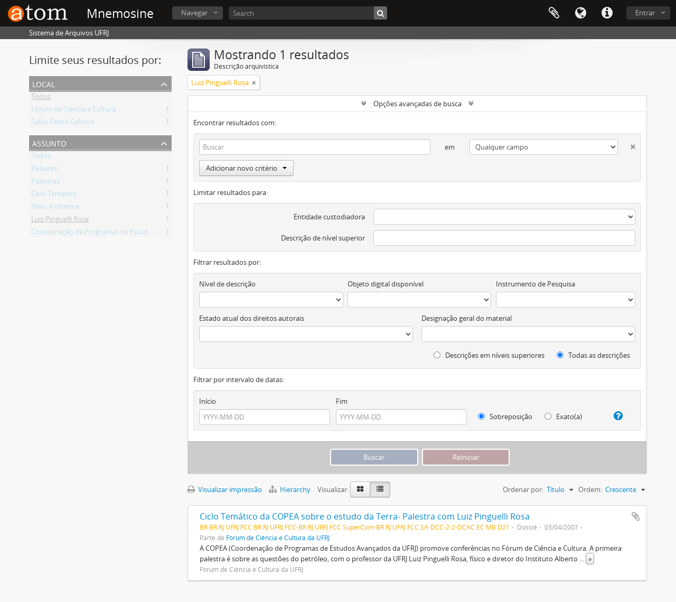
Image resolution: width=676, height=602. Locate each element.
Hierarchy (290, 489)
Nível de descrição (227, 284)
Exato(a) (563, 416)
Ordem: (590, 489)
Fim (342, 401)
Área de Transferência (554, 13)
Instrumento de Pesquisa (535, 284)
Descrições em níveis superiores (489, 355)
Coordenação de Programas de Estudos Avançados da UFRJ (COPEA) (137, 233)
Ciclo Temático (54, 195)
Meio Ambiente (55, 208)
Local (43, 83)
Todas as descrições (593, 355)
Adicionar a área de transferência (636, 516)
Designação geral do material (466, 318)
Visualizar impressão (224, 489)
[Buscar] (380, 13)
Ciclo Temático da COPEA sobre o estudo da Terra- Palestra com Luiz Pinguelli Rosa (365, 516)
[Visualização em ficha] (360, 489)
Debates (44, 170)
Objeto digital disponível (386, 284)
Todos (41, 98)
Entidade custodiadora (329, 216)
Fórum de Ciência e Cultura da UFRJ (278, 537)
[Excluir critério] (626, 144)
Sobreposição (505, 416)
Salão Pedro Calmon (63, 123)
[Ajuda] (614, 416)
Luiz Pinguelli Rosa (60, 221)
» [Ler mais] (590, 558)
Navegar (194, 12)
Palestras (45, 183)
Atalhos (607, 13)
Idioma (580, 13)
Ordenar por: (523, 489)
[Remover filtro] (254, 82)
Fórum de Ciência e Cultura (73, 111)
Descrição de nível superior (323, 238)
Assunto (49, 142)
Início (207, 401)
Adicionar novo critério (246, 168)
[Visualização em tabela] (380, 489)
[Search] (308, 13)
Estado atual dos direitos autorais (251, 318)
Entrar (645, 12)
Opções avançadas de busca (417, 103)
